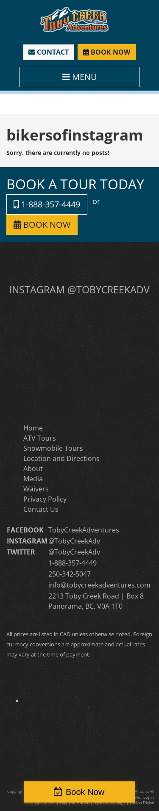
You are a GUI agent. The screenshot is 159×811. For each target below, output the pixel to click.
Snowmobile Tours (53, 448)
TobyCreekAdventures (83, 530)
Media (33, 478)
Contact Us (41, 509)
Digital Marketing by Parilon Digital (123, 802)
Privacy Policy (45, 499)
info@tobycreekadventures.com (99, 585)
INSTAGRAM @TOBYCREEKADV (79, 289)
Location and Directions (61, 458)
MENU (79, 77)
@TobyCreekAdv (74, 541)
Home (33, 428)
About (33, 468)
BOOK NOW (106, 52)
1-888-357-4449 (47, 204)
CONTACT (48, 52)
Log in (148, 797)
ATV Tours (39, 438)
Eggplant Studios (74, 802)
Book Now (85, 792)
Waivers (36, 489)
